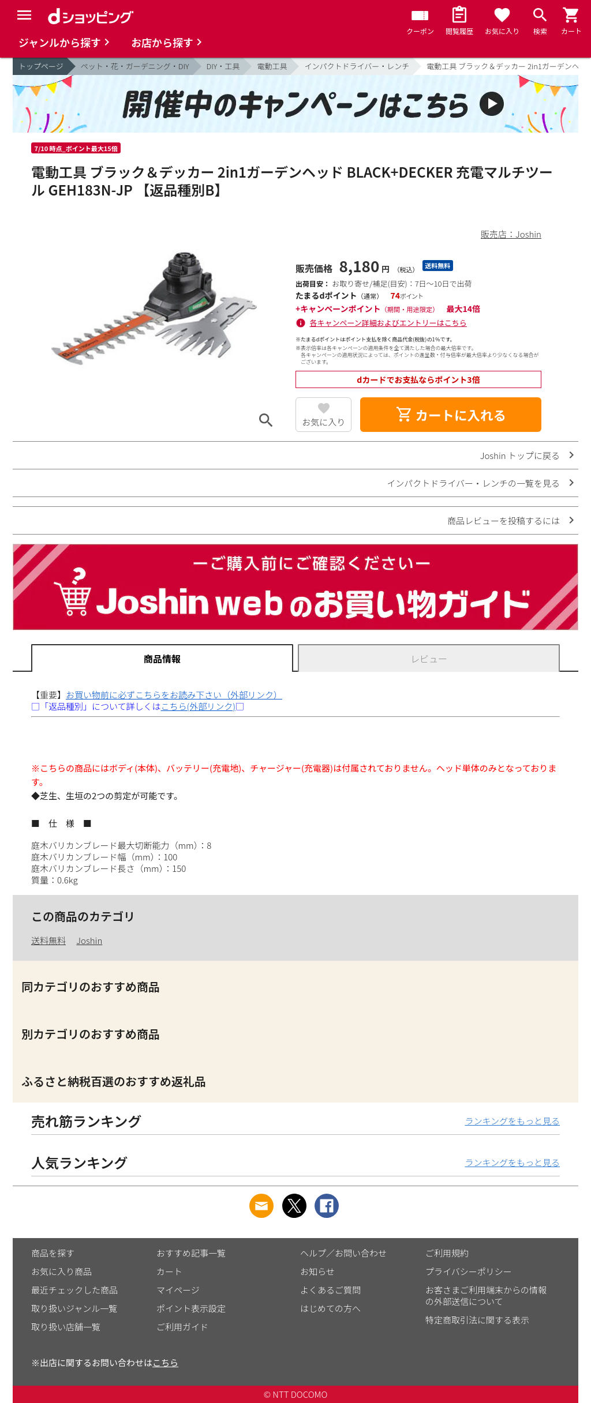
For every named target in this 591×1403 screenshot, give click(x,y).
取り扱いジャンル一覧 (74, 1308)
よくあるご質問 (330, 1290)
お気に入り (323, 422)
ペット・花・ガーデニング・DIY (135, 66)
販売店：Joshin (511, 234)
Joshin (89, 940)
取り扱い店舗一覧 (65, 1327)
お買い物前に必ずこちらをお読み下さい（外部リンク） (174, 695)
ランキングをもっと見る (512, 1121)
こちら (165, 1362)
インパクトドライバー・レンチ (356, 66)
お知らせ (317, 1271)
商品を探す (52, 1253)
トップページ (40, 66)
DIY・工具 (223, 66)
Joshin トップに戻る (520, 455)
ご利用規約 (447, 1253)
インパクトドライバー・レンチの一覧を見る (473, 483)
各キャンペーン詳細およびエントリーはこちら (388, 322)
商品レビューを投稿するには (503, 520)
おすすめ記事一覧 (191, 1253)
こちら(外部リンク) (198, 706)
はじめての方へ (330, 1308)
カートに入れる (450, 414)
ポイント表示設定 (191, 1308)
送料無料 (48, 940)
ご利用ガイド (182, 1327)
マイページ (178, 1290)
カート (169, 1271)
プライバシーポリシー (468, 1271)
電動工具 (272, 66)
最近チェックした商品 (74, 1290)
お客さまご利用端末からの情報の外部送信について (486, 1295)
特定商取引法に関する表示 (477, 1320)
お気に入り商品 (61, 1271)
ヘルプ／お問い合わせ (343, 1253)
